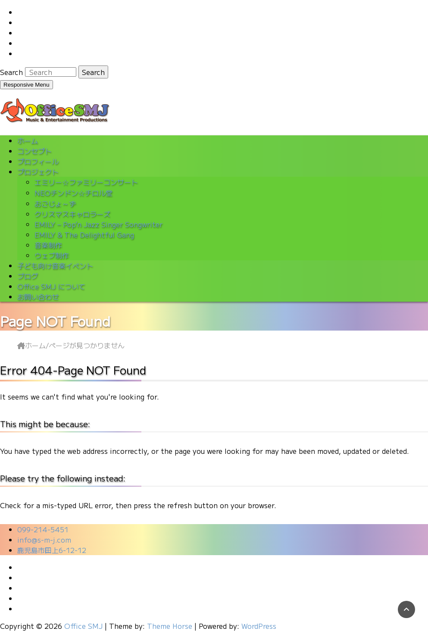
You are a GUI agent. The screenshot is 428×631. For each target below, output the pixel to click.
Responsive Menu (26, 84)
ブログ (27, 276)
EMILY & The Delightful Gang (84, 234)
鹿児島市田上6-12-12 (51, 550)
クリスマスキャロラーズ (72, 214)
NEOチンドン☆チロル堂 (73, 192)
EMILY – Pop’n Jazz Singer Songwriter (98, 224)
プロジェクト (38, 171)
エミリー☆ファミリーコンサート (86, 182)
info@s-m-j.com (44, 539)
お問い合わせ (38, 296)
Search (12, 72)
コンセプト (34, 151)
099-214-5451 (43, 529)
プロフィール (38, 161)
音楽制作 (48, 245)
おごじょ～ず (55, 203)
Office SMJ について (51, 286)
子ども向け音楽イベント (55, 265)
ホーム (27, 140)
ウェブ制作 (51, 255)
